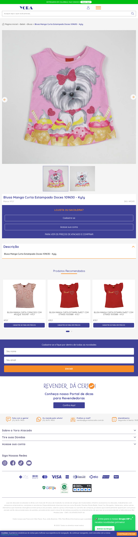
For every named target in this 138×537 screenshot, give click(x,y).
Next (133, 97)
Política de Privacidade (9, 535)
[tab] (68, 331)
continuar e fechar (126, 534)
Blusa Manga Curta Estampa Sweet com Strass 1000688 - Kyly (69, 313)
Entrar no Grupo (104, 529)
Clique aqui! (86, 2)
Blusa (29, 24)
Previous (4, 99)
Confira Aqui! (69, 405)
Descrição (11, 247)
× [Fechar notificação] (132, 517)
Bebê (22, 24)
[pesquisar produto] (132, 13)
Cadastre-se (69, 218)
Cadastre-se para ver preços (24, 325)
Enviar (69, 368)
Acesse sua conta (69, 227)
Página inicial (11, 24)
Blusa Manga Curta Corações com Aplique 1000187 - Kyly (24, 313)
